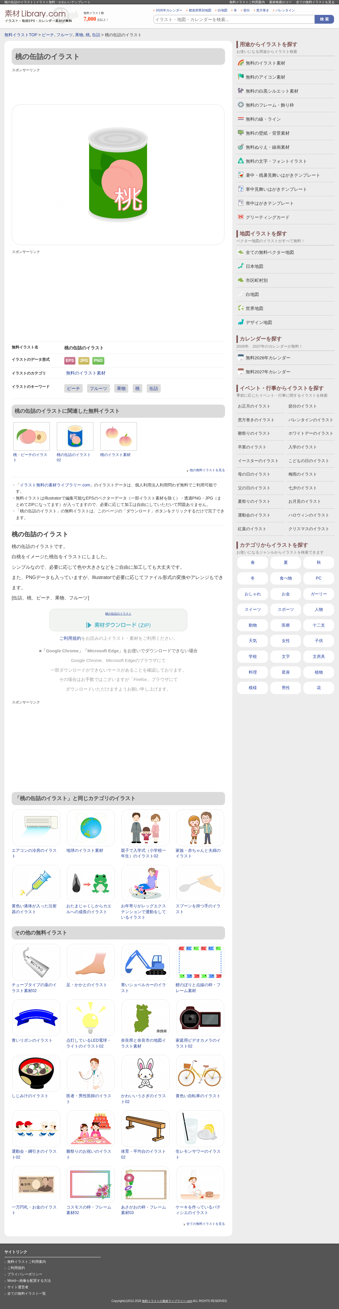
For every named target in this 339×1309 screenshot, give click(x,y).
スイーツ (253, 609)
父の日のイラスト (254, 488)
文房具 (319, 656)
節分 (246, 10)
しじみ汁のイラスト (30, 1095)
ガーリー (319, 594)
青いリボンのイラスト (32, 1040)
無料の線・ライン (263, 119)
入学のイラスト (302, 447)
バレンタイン (285, 10)
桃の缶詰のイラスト (118, 613)
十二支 (319, 625)
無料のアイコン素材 (265, 76)
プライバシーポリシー (24, 1274)
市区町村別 (257, 280)
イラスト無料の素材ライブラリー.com (55, 485)
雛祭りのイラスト (254, 433)
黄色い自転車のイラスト (198, 1095)
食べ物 (286, 578)
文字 (286, 656)
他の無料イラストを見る (207, 470)
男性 (286, 687)
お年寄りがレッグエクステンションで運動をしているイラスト (143, 912)
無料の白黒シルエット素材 (272, 91)
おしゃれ (253, 594)
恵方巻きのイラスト (256, 419)
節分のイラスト (302, 406)
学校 (253, 656)
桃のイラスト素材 (115, 454)
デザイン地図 (259, 322)
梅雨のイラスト (302, 474)
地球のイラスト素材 (84, 850)
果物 (79, 34)
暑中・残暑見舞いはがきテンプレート (283, 175)
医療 (286, 625)
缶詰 (96, 34)
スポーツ (286, 609)
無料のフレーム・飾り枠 (270, 105)
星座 (286, 672)
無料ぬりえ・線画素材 (268, 147)
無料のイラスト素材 (85, 372)
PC (318, 578)
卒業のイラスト (252, 447)
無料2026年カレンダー (268, 357)
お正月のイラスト (254, 406)
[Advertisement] (118, 87)
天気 (253, 640)
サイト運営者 (17, 1287)
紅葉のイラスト (252, 528)
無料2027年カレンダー (268, 371)
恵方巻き (262, 10)
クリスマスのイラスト (308, 528)
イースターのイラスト (258, 460)
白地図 (222, 10)
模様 (253, 687)
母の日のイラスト (254, 474)
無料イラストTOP (20, 34)
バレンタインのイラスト (310, 419)
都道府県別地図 (200, 10)
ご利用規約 (70, 638)
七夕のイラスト (302, 488)
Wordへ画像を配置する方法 (29, 1281)
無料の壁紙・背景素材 (268, 133)
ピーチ (48, 34)
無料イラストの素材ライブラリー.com (167, 1301)
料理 (253, 672)
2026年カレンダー (169, 10)
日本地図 (254, 266)
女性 (286, 640)
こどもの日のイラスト (308, 460)
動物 (253, 625)
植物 (319, 672)
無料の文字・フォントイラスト (276, 161)
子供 (319, 640)
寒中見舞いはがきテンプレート (276, 189)
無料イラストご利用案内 (247, 2)
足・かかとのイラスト (86, 984)
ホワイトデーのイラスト (310, 433)
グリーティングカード (268, 217)
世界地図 (254, 308)
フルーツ (64, 34)
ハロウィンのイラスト (308, 515)
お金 (286, 594)
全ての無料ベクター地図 (270, 252)
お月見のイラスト (304, 501)
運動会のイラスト (254, 515)
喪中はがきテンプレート (270, 203)
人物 (319, 609)
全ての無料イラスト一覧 (26, 1293)
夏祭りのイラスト (254, 501)
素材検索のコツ (280, 2)
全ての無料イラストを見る (315, 2)
